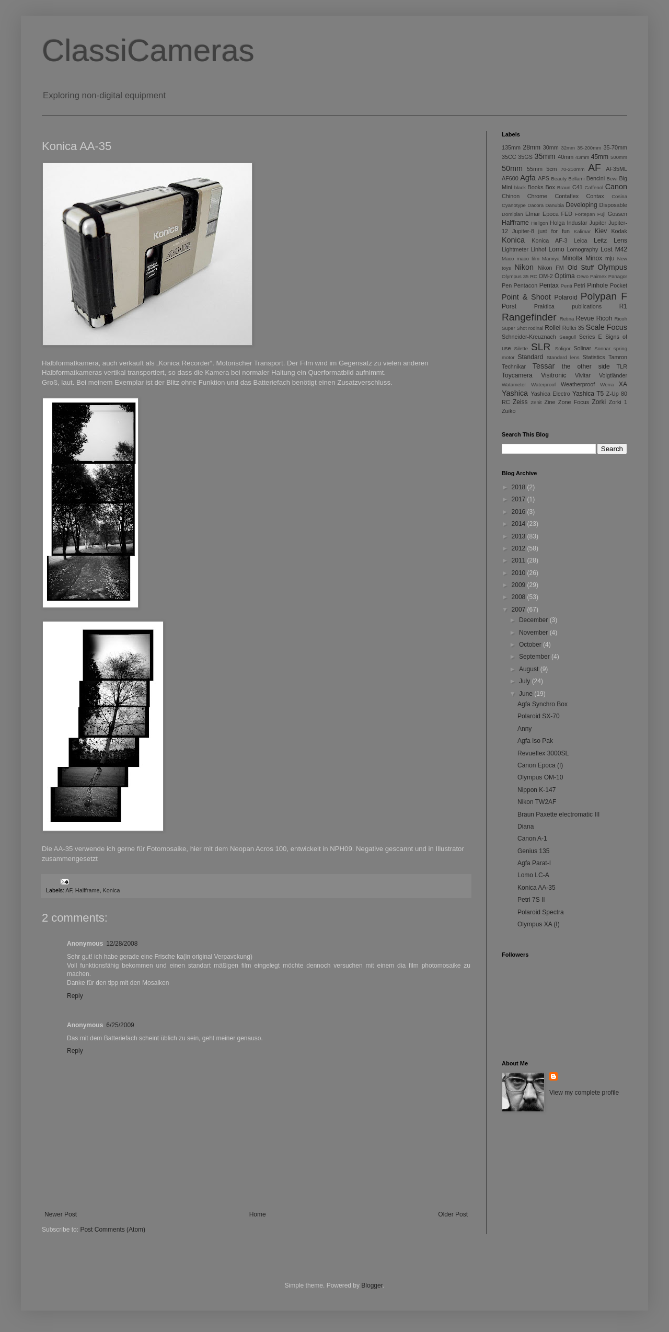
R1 (623, 306)
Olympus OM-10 (540, 777)
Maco (508, 258)
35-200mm (589, 148)
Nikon (524, 267)
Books (536, 187)
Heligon (539, 223)
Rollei (552, 327)
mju (609, 258)
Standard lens (563, 357)
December (534, 620)
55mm (535, 169)
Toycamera (517, 375)
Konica (111, 890)
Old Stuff (581, 267)
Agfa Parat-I (534, 863)
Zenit (535, 402)
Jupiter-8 (523, 231)
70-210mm (573, 169)
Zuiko (508, 411)
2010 (519, 573)
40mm (565, 157)
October (531, 644)
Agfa (528, 178)
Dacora (535, 205)
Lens (620, 240)
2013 (519, 536)
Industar (577, 223)
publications (587, 306)
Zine (550, 402)
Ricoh (604, 318)
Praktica (544, 306)
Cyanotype (514, 205)
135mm (511, 147)
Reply (75, 996)
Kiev (601, 231)
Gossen (617, 214)
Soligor (563, 348)
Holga (557, 223)
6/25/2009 (120, 1025)
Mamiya (551, 258)
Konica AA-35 (536, 887)
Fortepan (585, 214)
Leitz (600, 240)
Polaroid (566, 297)
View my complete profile (584, 1092)
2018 (519, 487)
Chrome (537, 196)
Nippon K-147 (536, 790)
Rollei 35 (573, 328)
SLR (540, 346)
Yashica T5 (588, 393)
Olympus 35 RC (519, 276)
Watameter (514, 384)
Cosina (619, 196)
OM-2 (546, 276)
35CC (509, 157)
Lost (607, 249)
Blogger (372, 1285)
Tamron (617, 357)
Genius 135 (533, 851)
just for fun (554, 231)
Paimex (598, 276)
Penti (566, 286)
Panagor (617, 276)
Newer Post (60, 1214)
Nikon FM (551, 268)
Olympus (612, 267)
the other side (586, 366)
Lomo (556, 249)
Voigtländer (613, 375)
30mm (551, 147)
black (520, 187)
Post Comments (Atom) (112, 1229)
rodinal (536, 328)
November (534, 632)
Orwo (582, 276)
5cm (551, 169)
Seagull (567, 337)
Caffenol (594, 187)
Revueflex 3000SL (543, 753)
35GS (525, 157)
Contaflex (567, 196)
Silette (521, 348)
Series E (590, 337)
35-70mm (615, 147)
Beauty (559, 178)
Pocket (618, 285)
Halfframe (87, 890)
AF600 (510, 178)
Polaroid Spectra (540, 912)
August (529, 669)
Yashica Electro (550, 394)
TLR (622, 366)
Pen (507, 285)
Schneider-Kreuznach (529, 337)
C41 (577, 187)
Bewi (612, 178)
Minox (593, 258)
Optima (565, 276)
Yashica (515, 393)
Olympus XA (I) (538, 924)
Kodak (619, 231)
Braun (564, 187)
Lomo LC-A (533, 875)
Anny (524, 728)
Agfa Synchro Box (542, 704)
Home (257, 1214)
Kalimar (582, 231)
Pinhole (597, 285)
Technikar (514, 366)
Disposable (613, 205)
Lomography (582, 249)
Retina (567, 318)
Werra (607, 384)
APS (543, 178)
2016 (519, 511)
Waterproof (543, 384)
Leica (580, 240)
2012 (519, 548)
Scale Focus (606, 327)
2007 (519, 609)
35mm (545, 156)
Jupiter (598, 223)
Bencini (595, 178)
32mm (568, 148)
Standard (531, 357)
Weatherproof (578, 384)
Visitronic (553, 375)
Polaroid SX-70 (538, 716)
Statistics (593, 357)
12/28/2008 (121, 943)
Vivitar (583, 375)
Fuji (601, 214)
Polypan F (604, 296)
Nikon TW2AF (536, 802)
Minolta (572, 258)
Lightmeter (515, 249)
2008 (519, 597)
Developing (581, 205)
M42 (621, 249)
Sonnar (602, 348)
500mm (618, 157)
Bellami (576, 178)
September (535, 656)
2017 (519, 499)
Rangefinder (529, 317)
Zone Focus (573, 402)
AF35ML (616, 169)
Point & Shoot (526, 297)
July (525, 681)
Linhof (538, 249)
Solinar (582, 348)
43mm (582, 157)
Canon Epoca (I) (540, 765)
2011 (519, 560)
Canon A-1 (532, 838)
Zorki (599, 402)
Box (550, 187)
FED (567, 214)
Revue (585, 318)
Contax (595, 196)
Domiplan (512, 214)
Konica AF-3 (549, 240)
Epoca (551, 214)
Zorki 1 (618, 402)
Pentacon (526, 285)
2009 (519, 585)
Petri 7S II (531, 899)
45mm (599, 156)
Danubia (554, 205)
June (526, 693)
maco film (528, 258)
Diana (525, 826)
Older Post (453, 1214)
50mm (512, 168)
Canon (616, 186)
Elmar (532, 214)
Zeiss (520, 402)
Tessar (544, 366)
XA (623, 384)
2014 (519, 523)
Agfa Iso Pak (535, 740)
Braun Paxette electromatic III (558, 814)
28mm (531, 147)
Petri (579, 285)
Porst (509, 306)
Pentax (549, 285)
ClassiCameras (148, 50)
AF (68, 890)
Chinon (511, 196)
